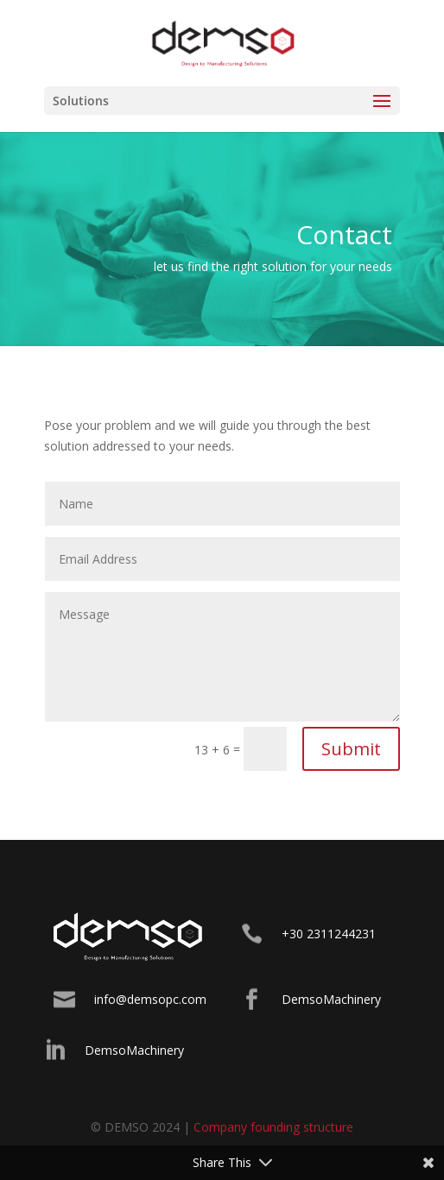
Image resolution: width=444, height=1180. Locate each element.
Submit (351, 748)
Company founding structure (273, 1127)
